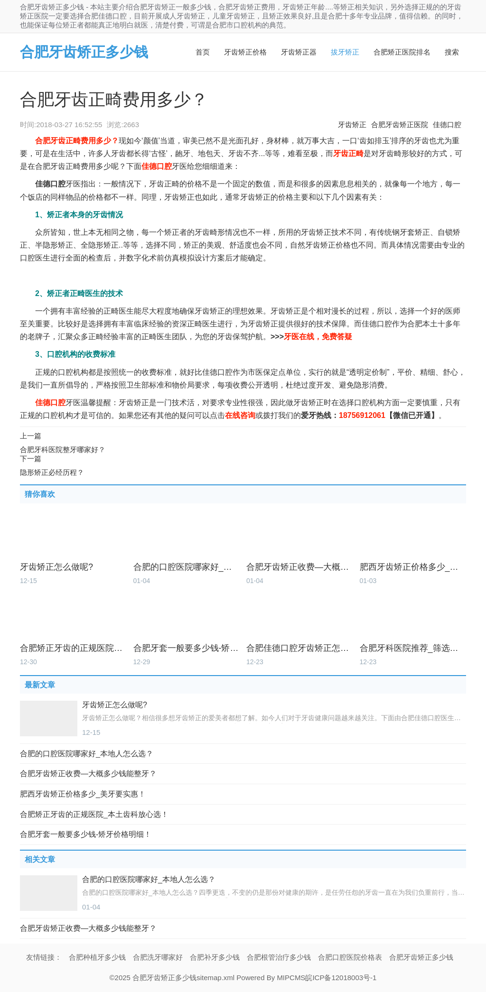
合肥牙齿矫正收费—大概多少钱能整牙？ (299, 567)
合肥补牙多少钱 (215, 957)
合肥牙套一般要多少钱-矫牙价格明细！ (186, 648)
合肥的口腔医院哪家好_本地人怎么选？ (186, 567)
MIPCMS (291, 977)
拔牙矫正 (345, 52)
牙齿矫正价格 (245, 52)
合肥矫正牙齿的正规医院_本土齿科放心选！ (73, 648)
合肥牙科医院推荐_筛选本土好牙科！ (413, 648)
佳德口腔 (447, 125)
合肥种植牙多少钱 (97, 957)
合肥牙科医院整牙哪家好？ (62, 449)
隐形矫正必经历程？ (52, 472)
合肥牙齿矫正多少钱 (84, 52)
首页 (203, 52)
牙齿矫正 (352, 125)
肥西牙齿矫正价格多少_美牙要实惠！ (413, 567)
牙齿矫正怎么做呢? (56, 567)
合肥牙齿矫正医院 (399, 125)
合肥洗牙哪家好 (158, 957)
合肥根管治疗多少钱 (279, 957)
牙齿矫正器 (299, 52)
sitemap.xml (215, 977)
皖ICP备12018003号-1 (340, 977)
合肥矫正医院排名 (402, 52)
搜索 (452, 52)
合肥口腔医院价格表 (350, 957)
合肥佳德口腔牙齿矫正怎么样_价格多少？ (299, 648)
